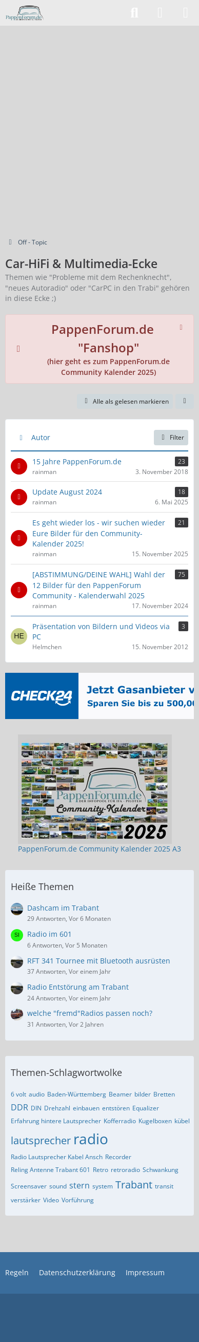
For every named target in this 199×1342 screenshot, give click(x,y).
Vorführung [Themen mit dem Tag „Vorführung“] (78, 1200)
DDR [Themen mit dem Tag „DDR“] (19, 1107)
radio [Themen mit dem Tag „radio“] (90, 1138)
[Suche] (134, 13)
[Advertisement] (99, 130)
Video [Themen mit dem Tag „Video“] (51, 1200)
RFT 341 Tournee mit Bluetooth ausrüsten (98, 961)
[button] (184, 401)
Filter (171, 437)
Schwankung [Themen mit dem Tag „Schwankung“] (160, 1169)
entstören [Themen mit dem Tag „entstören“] (116, 1108)
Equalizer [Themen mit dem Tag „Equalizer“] (145, 1108)
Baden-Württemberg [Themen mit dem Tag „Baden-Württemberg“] (76, 1094)
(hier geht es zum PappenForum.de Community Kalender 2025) (108, 351)
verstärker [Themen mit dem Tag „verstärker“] (26, 1200)
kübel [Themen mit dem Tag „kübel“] (182, 1121)
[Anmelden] (160, 13)
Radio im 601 (49, 934)
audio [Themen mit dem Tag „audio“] (37, 1094)
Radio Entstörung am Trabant (78, 987)
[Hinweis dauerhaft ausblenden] (182, 326)
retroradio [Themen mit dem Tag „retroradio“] (125, 1169)
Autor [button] (40, 437)
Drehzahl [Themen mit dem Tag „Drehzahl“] (57, 1108)
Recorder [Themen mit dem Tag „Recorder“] (118, 1156)
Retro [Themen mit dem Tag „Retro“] (100, 1169)
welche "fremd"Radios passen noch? (89, 1013)
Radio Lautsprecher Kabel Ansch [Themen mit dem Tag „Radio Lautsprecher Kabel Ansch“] (57, 1156)
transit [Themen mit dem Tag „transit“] (164, 1186)
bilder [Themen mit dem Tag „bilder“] (142, 1094)
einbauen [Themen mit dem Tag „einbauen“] (86, 1108)
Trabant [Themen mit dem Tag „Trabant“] (133, 1185)
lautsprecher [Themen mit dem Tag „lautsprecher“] (41, 1140)
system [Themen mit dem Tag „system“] (102, 1186)
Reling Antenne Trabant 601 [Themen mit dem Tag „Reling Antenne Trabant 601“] (50, 1169)
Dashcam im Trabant (63, 908)
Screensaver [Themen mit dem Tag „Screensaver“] (29, 1186)
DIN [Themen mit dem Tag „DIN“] (36, 1108)
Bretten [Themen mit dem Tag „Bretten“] (164, 1094)
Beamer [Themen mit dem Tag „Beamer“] (120, 1094)
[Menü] (185, 13)
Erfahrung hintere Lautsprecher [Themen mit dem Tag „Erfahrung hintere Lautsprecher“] (56, 1121)
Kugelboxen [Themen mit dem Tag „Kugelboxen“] (155, 1121)
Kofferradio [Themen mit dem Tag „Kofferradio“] (120, 1121)
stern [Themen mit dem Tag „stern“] (79, 1185)
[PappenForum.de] (24, 13)
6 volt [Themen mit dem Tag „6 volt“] (18, 1094)
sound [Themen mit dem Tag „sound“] (58, 1186)
